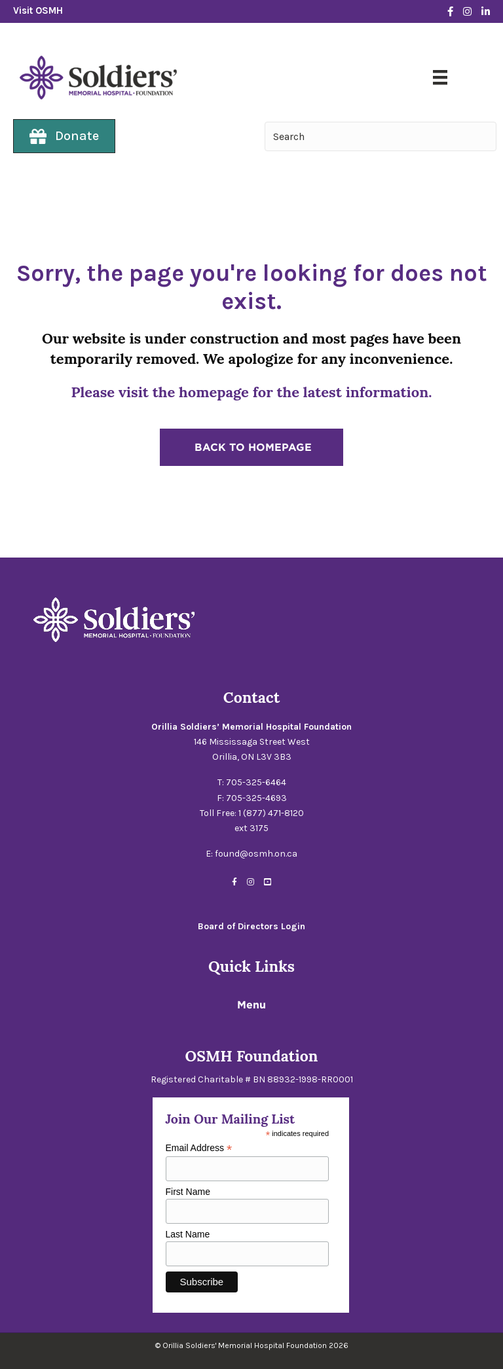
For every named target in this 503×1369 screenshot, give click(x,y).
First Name (188, 1191)
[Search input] (380, 136)
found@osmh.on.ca (256, 853)
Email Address (199, 1148)
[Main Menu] (440, 77)
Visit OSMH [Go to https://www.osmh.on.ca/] (38, 10)
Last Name (188, 1234)
